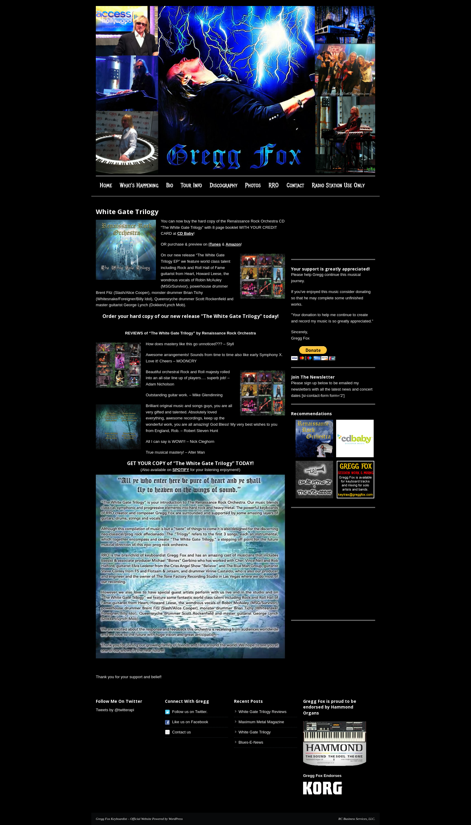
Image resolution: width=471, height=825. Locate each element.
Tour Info (191, 185)
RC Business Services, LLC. (356, 818)
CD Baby (185, 233)
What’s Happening (139, 185)
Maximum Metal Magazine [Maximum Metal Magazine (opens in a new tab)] (261, 722)
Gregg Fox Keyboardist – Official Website (123, 818)
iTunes (214, 244)
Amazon (233, 244)
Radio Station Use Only (338, 185)
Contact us (181, 732)
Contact (295, 185)
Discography (223, 185)
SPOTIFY (180, 469)
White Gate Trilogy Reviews (263, 711)
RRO (274, 185)
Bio (169, 185)
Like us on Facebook (190, 722)
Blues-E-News (251, 742)
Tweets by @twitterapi (115, 710)
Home (106, 185)
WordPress (176, 818)
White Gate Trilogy (255, 732)
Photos (253, 185)
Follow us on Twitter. (190, 711)
